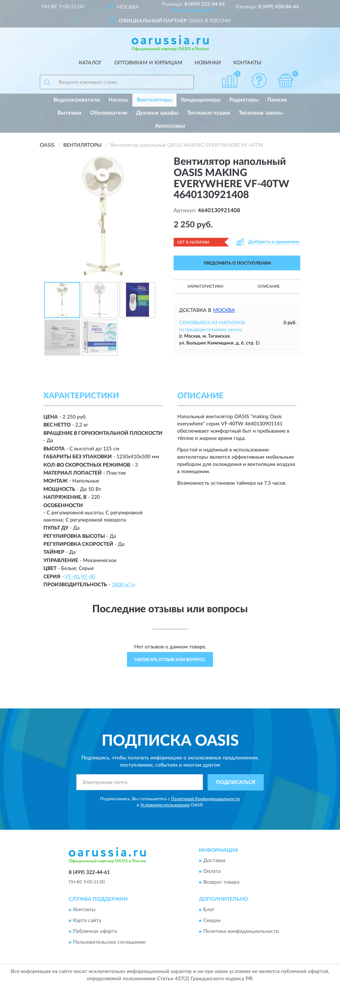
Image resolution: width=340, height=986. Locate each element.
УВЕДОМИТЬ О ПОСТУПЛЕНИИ (237, 263)
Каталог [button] (90, 62)
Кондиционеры (201, 100)
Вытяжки (69, 113)
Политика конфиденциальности (241, 931)
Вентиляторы (154, 100)
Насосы (118, 100)
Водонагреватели (77, 100)
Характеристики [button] (205, 286)
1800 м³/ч (123, 584)
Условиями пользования (165, 805)
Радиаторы (244, 100)
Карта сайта (87, 920)
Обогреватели (108, 113)
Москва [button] (224, 310)
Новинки (208, 62)
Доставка (214, 860)
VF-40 (72, 576)
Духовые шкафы (157, 113)
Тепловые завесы (261, 113)
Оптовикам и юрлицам (148, 62)
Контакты (247, 62)
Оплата (212, 871)
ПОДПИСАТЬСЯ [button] (235, 782)
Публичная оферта (95, 931)
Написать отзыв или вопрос (170, 659)
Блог (208, 909)
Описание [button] (269, 286)
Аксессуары (170, 126)
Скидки (212, 920)
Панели (277, 100)
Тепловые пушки (208, 113)
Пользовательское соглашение (109, 942)
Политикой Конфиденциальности (205, 799)
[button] (193, 9)
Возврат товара (221, 882)
